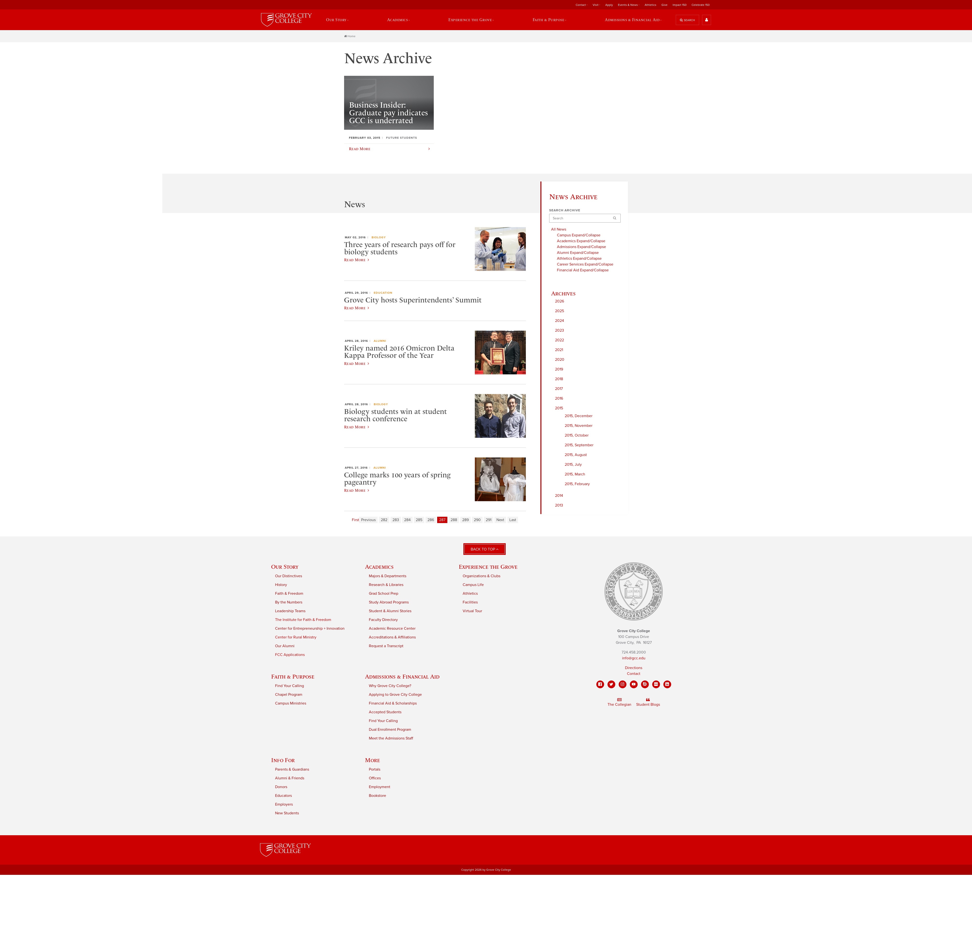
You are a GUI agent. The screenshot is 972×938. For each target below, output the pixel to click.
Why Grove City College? (390, 686)
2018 (559, 379)
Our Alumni (285, 646)
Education (383, 293)
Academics (397, 20)
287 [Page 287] (442, 520)
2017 (559, 389)
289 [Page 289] (465, 520)
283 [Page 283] (395, 520)
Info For (283, 760)
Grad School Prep (383, 594)
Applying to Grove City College (395, 695)
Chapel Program (288, 695)
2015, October (577, 436)
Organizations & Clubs (481, 576)
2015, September (579, 445)
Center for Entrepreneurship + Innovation (310, 629)
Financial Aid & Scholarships (393, 704)
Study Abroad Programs (389, 603)
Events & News (628, 5)
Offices (375, 778)
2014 (559, 496)
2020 (559, 360)
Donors (281, 787)
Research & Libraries (386, 585)
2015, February (577, 484)
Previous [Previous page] (368, 520)
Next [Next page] (500, 520)
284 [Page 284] (407, 520)
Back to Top (484, 550)
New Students (287, 813)
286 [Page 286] (430, 520)
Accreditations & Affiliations (392, 638)
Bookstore (377, 796)
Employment (379, 787)
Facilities (470, 603)
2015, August (576, 455)
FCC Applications (290, 655)
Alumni (380, 341)
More (372, 760)
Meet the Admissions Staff (391, 739)
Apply (609, 5)
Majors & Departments (387, 576)
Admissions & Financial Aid (633, 20)
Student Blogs (648, 702)
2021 (559, 350)
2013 (559, 506)
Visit (596, 5)
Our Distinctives (288, 576)
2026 (559, 302)
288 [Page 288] (454, 520)
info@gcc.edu (633, 658)
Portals (374, 770)
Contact (581, 5)
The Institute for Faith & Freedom (303, 620)
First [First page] (355, 520)
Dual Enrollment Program (390, 730)
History (281, 585)
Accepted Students (385, 712)
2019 (559, 370)
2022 (559, 340)
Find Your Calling (289, 686)
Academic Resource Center (392, 629)
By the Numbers (288, 603)
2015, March (575, 475)
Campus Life (473, 585)
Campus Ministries (290, 704)
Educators (283, 796)
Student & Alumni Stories (390, 611)
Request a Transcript (386, 646)
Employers (284, 805)
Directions (633, 668)
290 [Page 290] (477, 520)
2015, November (578, 426)
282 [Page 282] (384, 520)
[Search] (585, 219)
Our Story (336, 20)
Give (664, 5)
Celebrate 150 (701, 5)
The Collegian (619, 702)
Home (350, 37)
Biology (379, 238)
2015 (559, 408)
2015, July (573, 465)
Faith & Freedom (289, 594)
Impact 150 (679, 5)
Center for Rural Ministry (295, 638)
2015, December (578, 416)
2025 (559, 311)
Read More (356, 260)
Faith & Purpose (548, 20)
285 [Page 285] (419, 520)
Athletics (650, 5)
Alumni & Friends (289, 778)
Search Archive (564, 211)
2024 (559, 321)
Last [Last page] (512, 520)
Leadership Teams (290, 611)
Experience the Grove (470, 20)
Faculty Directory (383, 620)
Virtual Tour (472, 611)
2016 (559, 399)
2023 (559, 331)
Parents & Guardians (292, 770)
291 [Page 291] (488, 520)
